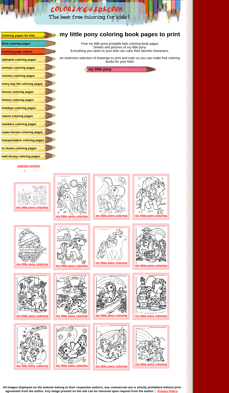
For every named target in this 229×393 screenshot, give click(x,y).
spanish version (28, 166)
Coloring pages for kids (18, 35)
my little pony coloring (32, 207)
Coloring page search (17, 51)
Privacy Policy (167, 391)
